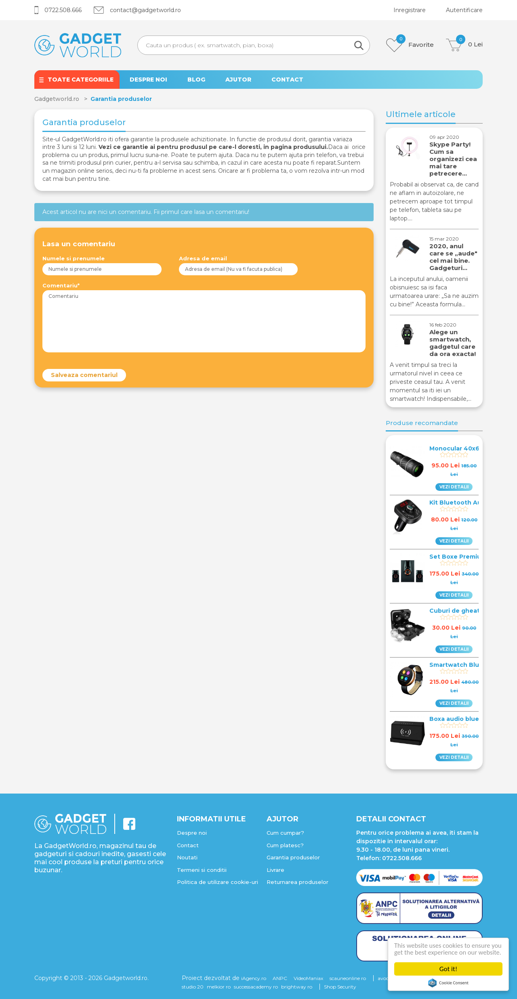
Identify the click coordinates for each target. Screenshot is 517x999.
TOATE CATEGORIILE (80, 79)
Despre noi (192, 832)
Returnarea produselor (297, 882)
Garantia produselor (293, 857)
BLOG (196, 79)
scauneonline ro (348, 978)
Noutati (187, 857)
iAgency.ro (253, 978)
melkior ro (219, 987)
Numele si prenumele (73, 258)
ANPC (280, 978)
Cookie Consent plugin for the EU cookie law (448, 982)
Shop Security (340, 987)
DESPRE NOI (148, 79)
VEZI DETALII (454, 487)
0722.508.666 (58, 10)
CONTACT (287, 79)
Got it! (448, 969)
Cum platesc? (285, 845)
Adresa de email (203, 258)
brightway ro (296, 987)
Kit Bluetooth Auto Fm (464, 502)
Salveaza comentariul (84, 375)
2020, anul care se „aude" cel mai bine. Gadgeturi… (453, 257)
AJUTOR (238, 79)
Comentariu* (61, 285)
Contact (188, 845)
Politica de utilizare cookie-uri (217, 882)
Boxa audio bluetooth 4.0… (471, 719)
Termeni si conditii (202, 870)
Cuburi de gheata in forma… (472, 610)
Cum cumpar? (285, 832)
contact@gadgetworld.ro (137, 10)
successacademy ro (256, 987)
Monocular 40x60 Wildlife (469, 448)
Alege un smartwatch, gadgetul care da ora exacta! (452, 343)
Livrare (275, 870)
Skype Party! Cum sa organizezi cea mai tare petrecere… (453, 158)
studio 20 (193, 987)
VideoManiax (308, 978)
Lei (464, 45)
